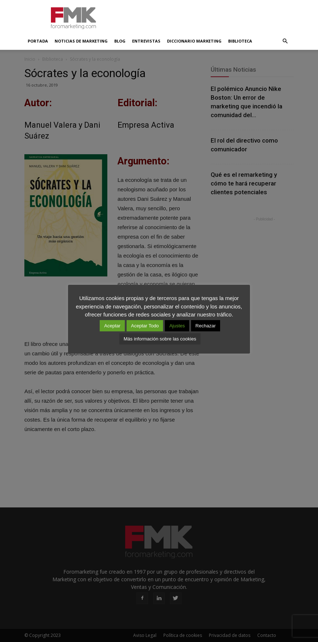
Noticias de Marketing (81, 41)
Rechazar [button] (205, 325)
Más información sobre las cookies (160, 339)
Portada (38, 41)
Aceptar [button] (112, 325)
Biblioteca (240, 41)
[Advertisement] (208, 16)
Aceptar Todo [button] (145, 325)
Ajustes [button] (177, 325)
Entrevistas (146, 41)
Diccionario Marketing (194, 41)
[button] (285, 41)
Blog (120, 41)
